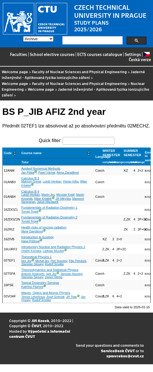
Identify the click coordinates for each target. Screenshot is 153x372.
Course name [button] (31, 153)
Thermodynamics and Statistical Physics (49, 270)
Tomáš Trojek (29, 211)
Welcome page (15, 71)
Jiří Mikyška (63, 198)
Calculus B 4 (30, 191)
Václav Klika (71, 181)
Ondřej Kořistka (31, 251)
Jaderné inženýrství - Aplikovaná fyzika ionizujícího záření (73, 74)
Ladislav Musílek (53, 251)
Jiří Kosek (40, 320)
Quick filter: (50, 140)
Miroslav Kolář (65, 194)
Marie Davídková (32, 231)
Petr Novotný (59, 261)
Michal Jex (42, 261)
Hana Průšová (30, 241)
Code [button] (8, 153)
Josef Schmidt (55, 297)
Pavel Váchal (46, 172)
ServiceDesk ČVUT (118, 350)
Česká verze (140, 57)
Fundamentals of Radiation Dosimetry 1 (49, 207)
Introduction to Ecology (37, 237)
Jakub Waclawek (47, 202)
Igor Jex (26, 261)
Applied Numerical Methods (40, 168)
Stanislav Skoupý (32, 264)
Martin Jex (48, 194)
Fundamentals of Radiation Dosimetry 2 (49, 217)
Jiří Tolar (71, 297)
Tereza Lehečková (33, 297)
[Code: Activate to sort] (11, 153)
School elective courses (52, 54)
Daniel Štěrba (53, 277)
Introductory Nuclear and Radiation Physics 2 (53, 247)
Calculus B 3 (30, 178)
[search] (92, 40)
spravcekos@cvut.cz (125, 356)
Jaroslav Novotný (71, 274)
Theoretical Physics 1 (36, 257)
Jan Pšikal (27, 172)
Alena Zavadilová (68, 172)
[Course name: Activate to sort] (57, 153)
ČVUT (36, 325)
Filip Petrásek (77, 261)
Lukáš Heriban (52, 181)
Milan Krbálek (43, 198)
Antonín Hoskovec (33, 274)
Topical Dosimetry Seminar (40, 282)
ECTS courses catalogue (99, 54)
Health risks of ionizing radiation (43, 227)
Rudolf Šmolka (54, 264)
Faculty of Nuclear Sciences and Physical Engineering (79, 71)
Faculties (18, 54)
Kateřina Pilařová (32, 287)
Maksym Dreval (31, 181)
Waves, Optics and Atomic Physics (45, 292)
